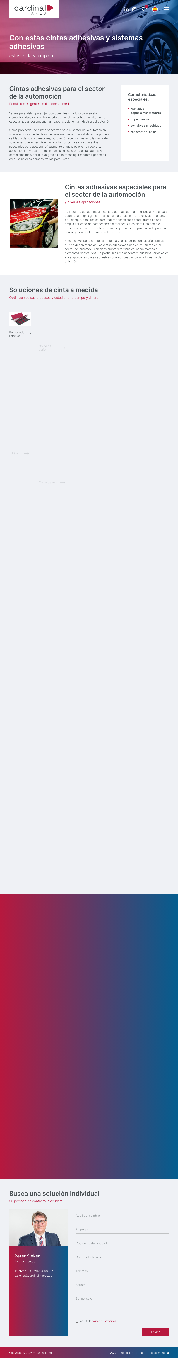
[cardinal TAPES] (34, 9)
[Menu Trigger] (166, 9)
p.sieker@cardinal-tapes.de (33, 1275)
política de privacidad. (104, 1321)
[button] (155, 9)
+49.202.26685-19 (41, 1271)
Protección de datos (132, 1352)
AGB (113, 1352)
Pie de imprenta (159, 1352)
